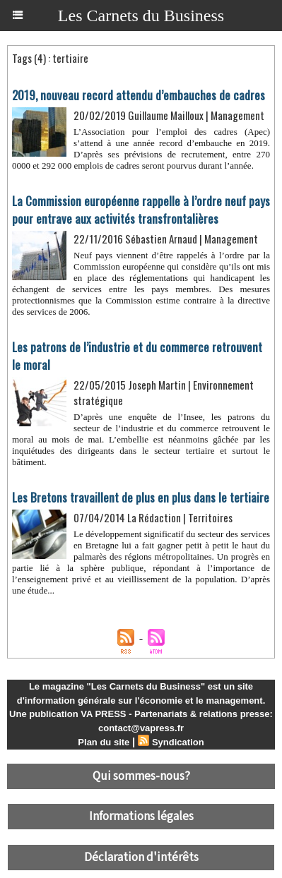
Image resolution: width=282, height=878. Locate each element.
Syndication (178, 742)
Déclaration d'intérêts (141, 857)
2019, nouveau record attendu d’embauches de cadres (138, 95)
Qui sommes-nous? (141, 776)
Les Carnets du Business (141, 15)
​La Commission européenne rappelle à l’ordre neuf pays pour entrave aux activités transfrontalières (141, 209)
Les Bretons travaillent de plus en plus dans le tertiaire (140, 497)
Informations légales (141, 816)
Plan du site (103, 742)
